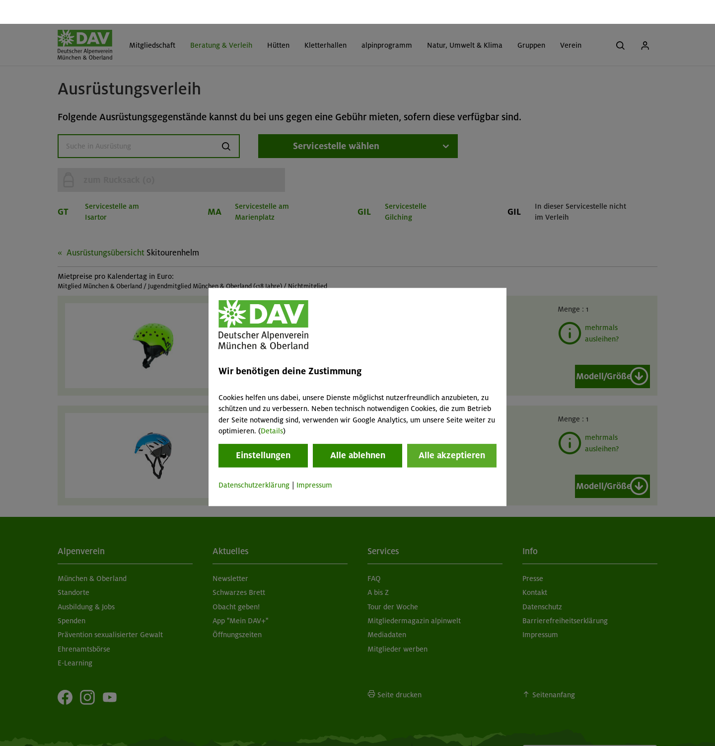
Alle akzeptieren (452, 431)
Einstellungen (263, 431)
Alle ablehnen (357, 431)
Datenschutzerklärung (253, 461)
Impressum (314, 461)
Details (272, 407)
